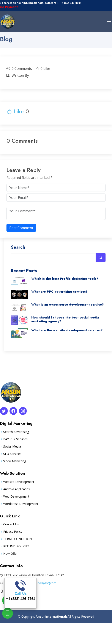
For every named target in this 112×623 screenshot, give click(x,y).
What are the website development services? (67, 330)
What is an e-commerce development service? (67, 304)
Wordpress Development (20, 503)
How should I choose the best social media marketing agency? (65, 319)
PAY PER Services (15, 439)
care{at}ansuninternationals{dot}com (30, 3)
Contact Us (11, 524)
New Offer (10, 553)
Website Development (18, 481)
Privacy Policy (12, 531)
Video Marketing (14, 461)
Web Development (16, 496)
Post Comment (21, 227)
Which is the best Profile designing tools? (64, 278)
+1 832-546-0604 (70, 3)
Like (15, 111)
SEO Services (12, 453)
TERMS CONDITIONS (18, 538)
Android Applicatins (16, 489)
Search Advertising (16, 431)
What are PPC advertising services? (59, 291)
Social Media (12, 446)
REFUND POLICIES (16, 546)
